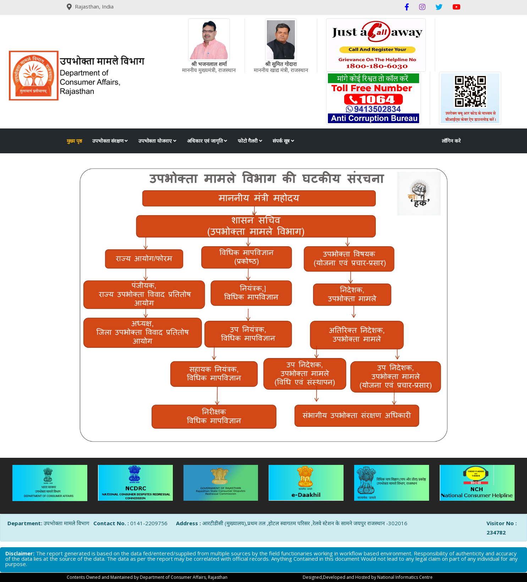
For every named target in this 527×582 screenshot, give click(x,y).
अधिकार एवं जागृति (207, 141)
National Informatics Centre (405, 577)
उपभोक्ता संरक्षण (110, 141)
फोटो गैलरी (250, 141)
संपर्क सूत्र (283, 141)
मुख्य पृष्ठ (74, 141)
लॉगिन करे (451, 141)
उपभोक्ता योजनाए (157, 141)
